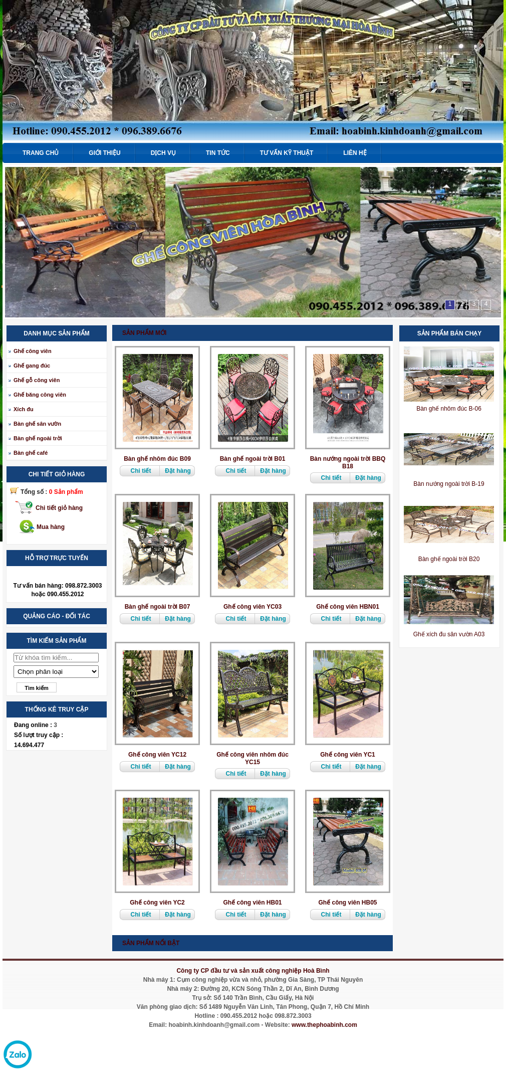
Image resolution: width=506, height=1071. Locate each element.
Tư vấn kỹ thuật (287, 152)
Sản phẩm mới (144, 332)
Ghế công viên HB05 (347, 902)
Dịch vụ (163, 152)
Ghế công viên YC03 (252, 606)
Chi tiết (141, 470)
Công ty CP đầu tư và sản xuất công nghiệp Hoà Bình (252, 970)
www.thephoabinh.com (324, 1024)
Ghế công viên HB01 (252, 902)
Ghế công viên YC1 (347, 754)
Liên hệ (354, 152)
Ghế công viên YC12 (157, 754)
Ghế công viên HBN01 (347, 606)
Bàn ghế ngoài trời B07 (157, 606)
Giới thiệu (104, 152)
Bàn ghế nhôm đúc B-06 (448, 408)
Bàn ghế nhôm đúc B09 (157, 458)
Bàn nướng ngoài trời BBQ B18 (348, 462)
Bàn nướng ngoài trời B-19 (448, 483)
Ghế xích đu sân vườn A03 (449, 634)
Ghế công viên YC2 (157, 902)
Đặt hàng (178, 470)
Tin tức (218, 152)
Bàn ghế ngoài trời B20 (449, 559)
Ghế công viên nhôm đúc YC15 (252, 758)
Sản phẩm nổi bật (150, 943)
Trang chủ (41, 152)
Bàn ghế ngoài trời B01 (253, 458)
